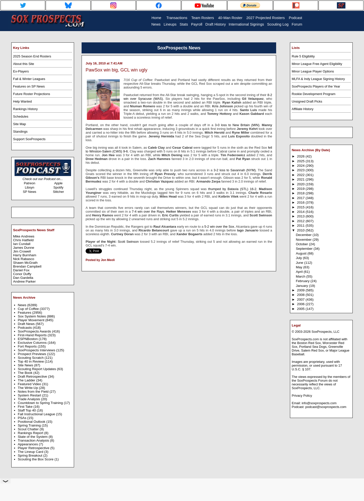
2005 (301, 309)
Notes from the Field (34, 391)
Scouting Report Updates (37, 369)
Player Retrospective (34, 448)
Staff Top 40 (27, 410)
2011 (301, 225)
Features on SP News (29, 86)
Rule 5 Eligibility (303, 56)
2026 (301, 156)
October (302, 244)
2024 (301, 166)
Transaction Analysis (34, 440)
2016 (301, 202)
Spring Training (30, 425)
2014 (301, 212)
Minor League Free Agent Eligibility (317, 64)
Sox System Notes (32, 316)
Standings (20, 131)
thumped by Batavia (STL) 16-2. (232, 189)
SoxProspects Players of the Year (316, 86)
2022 (301, 175)
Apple (58, 183)
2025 (301, 161)
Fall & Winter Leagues (29, 79)
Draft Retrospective (33, 376)
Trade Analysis (29, 399)
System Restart (30, 395)
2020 (301, 184)
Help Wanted (22, 101)
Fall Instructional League (37, 414)
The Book (25, 373)
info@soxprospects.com (319, 403)
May (299, 267)
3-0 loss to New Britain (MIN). (237, 125)
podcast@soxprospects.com (325, 407)
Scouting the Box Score (36, 459)
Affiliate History (302, 109)
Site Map (19, 124)
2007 (301, 299)
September (305, 248)
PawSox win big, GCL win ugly (116, 69)
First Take (26, 406)
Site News (26, 365)
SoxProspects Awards (35, 331)
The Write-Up (28, 388)
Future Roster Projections (31, 94)
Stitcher (58, 192)
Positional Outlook (32, 422)
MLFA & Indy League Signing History (318, 79)
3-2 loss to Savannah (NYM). (235, 170)
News (22, 305)
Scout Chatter (29, 429)
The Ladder (27, 380)
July (299, 258)
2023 (301, 170)
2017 (301, 198)
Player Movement (31, 320)
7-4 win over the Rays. (148, 211)
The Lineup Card (31, 452)
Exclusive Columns (33, 343)
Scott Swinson (128, 241)
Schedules (20, 116)
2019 (301, 189)
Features (25, 312)
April (300, 272)
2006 (301, 304)
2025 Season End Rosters (32, 56)
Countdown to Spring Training (41, 403)
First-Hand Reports (33, 335)
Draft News (27, 324)
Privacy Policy (302, 395)
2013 (301, 216)
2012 (301, 221)
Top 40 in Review (31, 361)
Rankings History (25, 109)
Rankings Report (31, 433)
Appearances (28, 444)
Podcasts (25, 327)
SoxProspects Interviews (37, 350)
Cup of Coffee (29, 309)
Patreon (29, 183)
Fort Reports (28, 346)
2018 (301, 193)
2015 (301, 207)
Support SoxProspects (29, 139)
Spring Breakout (30, 455)
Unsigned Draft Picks (307, 101)
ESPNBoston (28, 339)
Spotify (58, 187)
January (302, 286)
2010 (301, 230)
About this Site (23, 64)
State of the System (33, 437)
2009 (301, 290)
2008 (301, 295)
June (300, 263)
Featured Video (30, 384)
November (304, 239)
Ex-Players (21, 71)
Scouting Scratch (31, 358)
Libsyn (29, 187)
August (301, 253)
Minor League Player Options (313, 71)
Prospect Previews (32, 354)
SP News (29, 192)
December (304, 235)
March (301, 276)
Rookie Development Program (313, 94)
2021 (301, 179)
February (303, 281)
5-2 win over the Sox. (219, 226)
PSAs (22, 418)
